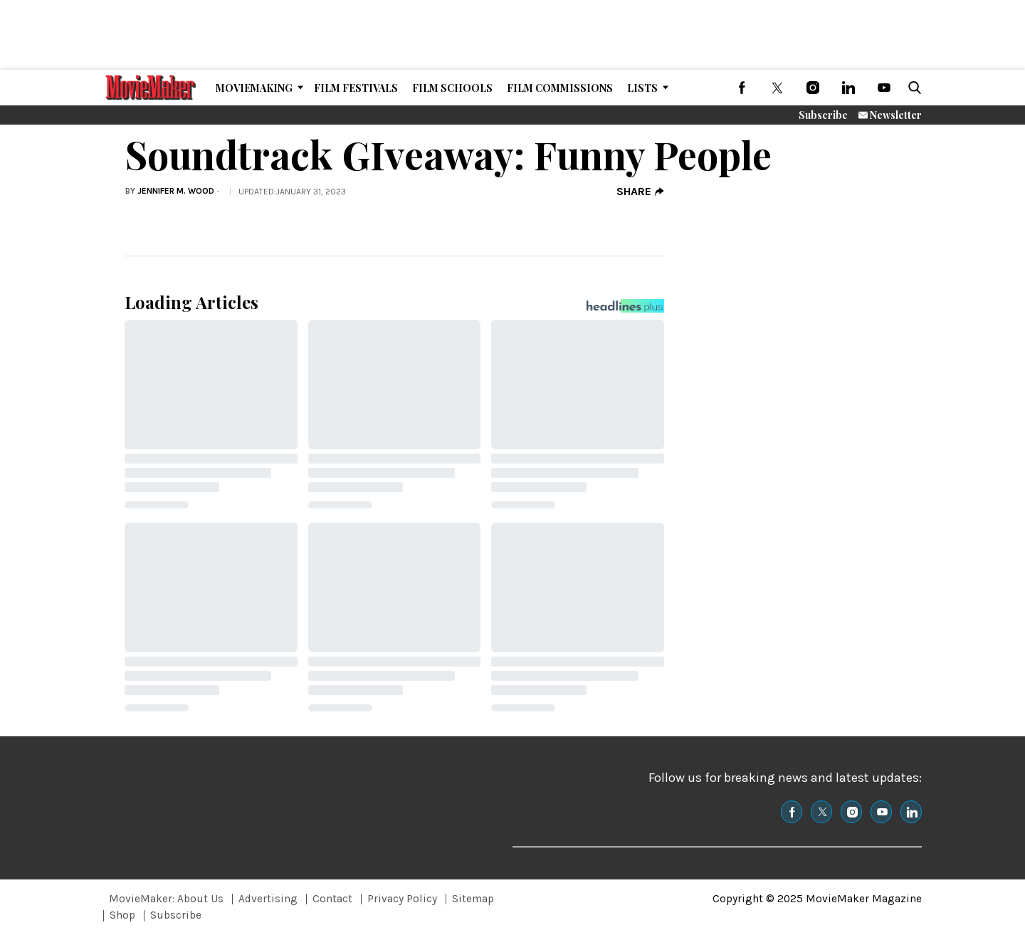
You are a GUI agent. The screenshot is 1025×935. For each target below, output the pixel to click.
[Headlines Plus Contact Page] (625, 309)
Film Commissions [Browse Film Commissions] (560, 88)
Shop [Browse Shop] (122, 915)
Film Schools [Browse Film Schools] (452, 88)
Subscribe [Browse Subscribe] (175, 915)
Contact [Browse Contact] (332, 898)
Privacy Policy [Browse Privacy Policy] (402, 898)
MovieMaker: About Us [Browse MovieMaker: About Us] (166, 898)
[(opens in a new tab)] (741, 87)
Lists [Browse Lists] (642, 88)
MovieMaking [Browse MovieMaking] (254, 88)
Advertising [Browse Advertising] (268, 898)
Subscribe (823, 115)
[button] (912, 87)
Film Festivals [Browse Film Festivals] (356, 88)
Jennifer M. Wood (175, 191)
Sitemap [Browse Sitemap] (473, 898)
